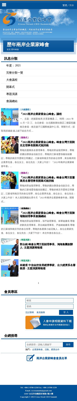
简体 (71, 5)
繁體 (65, 5)
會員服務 (41, 312)
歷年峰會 (15, 49)
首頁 (9, 49)
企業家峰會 (37, 349)
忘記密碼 (29, 312)
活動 (47, 349)
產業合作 (55, 349)
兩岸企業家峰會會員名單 (46, 357)
